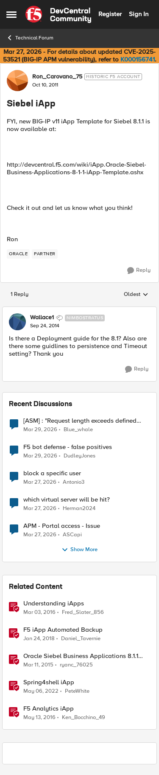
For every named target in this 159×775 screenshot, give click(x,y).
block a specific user (52, 473)
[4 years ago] (41, 691)
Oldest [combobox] (136, 294)
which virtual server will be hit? (66, 499)
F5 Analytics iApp (48, 708)
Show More (79, 549)
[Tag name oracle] (18, 254)
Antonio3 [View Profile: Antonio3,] (73, 482)
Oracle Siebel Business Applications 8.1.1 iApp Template (80, 656)
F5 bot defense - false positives (67, 447)
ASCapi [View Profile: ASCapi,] (72, 534)
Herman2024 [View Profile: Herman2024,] (79, 508)
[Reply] (139, 270)
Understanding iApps (53, 603)
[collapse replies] (79, 311)
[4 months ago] (40, 429)
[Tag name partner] (45, 254)
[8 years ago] (39, 638)
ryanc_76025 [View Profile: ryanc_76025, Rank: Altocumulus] (76, 664)
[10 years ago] (39, 612)
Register (110, 14)
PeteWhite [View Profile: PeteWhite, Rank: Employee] (77, 691)
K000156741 (137, 59)
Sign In (138, 14)
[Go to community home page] (58, 14)
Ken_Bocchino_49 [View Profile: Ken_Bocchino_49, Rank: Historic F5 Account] (83, 717)
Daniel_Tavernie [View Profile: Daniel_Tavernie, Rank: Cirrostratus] (80, 638)
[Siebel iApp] (44, 326)
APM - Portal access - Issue (61, 526)
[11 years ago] (38, 664)
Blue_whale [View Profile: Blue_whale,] (78, 429)
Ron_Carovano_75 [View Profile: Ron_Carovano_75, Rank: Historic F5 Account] (57, 76)
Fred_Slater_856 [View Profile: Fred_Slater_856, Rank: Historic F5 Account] (83, 612)
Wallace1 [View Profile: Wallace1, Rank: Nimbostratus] (42, 317)
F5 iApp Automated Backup (63, 629)
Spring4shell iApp (48, 682)
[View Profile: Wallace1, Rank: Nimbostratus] (17, 321)
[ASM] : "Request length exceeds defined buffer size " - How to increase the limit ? (80, 420)
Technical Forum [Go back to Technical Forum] (29, 37)
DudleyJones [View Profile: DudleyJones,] (79, 455)
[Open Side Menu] (11, 14)
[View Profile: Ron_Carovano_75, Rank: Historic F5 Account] (17, 80)
